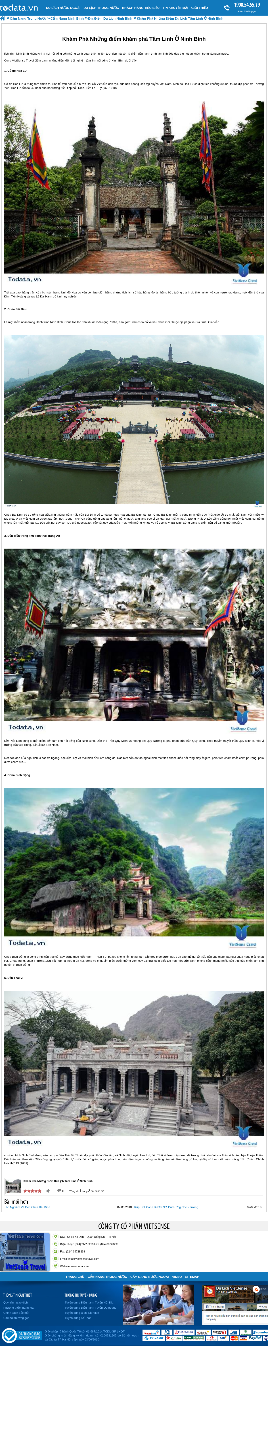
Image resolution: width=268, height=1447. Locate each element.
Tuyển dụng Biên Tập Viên (82, 1312)
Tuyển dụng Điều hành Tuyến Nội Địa (89, 1302)
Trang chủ (75, 1277)
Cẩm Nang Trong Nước (107, 1277)
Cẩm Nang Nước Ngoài (149, 1277)
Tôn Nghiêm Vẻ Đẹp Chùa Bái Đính (27, 1207)
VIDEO (177, 1277)
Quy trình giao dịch (15, 1302)
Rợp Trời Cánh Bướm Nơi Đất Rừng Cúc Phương (166, 1207)
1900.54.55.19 (247, 5)
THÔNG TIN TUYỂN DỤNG (81, 1295)
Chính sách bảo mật (16, 1312)
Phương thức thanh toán (19, 1307)
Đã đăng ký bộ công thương (22, 1335)
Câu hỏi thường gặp (16, 1318)
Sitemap (192, 1277)
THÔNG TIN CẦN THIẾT (17, 1295)
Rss (256, 1289)
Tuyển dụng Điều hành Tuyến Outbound (90, 1307)
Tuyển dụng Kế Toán (78, 1318)
